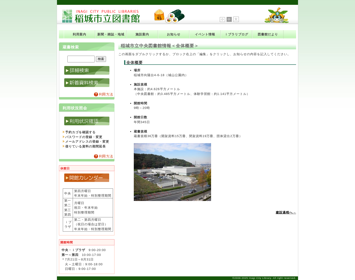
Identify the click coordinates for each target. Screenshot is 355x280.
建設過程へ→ (286, 212)
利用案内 (79, 34)
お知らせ (173, 34)
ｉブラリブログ (236, 34)
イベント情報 (205, 34)
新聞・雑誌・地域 (110, 34)
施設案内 (142, 34)
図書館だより (268, 34)
